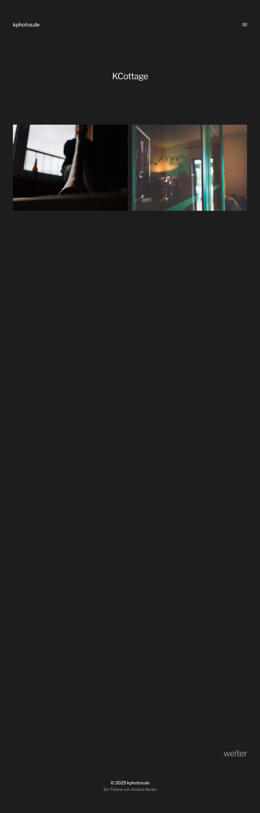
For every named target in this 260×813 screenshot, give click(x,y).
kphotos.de (26, 25)
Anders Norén (143, 789)
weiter (235, 753)
